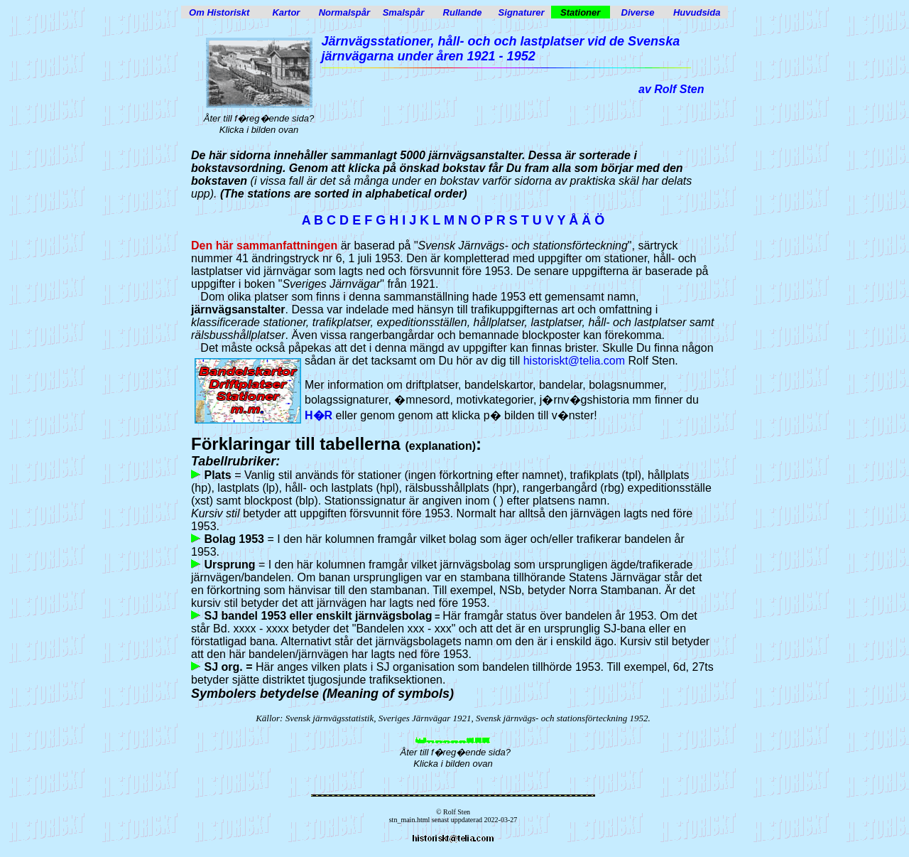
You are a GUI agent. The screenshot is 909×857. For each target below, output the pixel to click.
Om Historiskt (219, 12)
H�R (318, 415)
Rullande (462, 12)
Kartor (286, 12)
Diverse (638, 12)
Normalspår (344, 12)
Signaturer (522, 12)
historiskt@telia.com (574, 361)
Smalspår (404, 12)
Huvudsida (696, 12)
